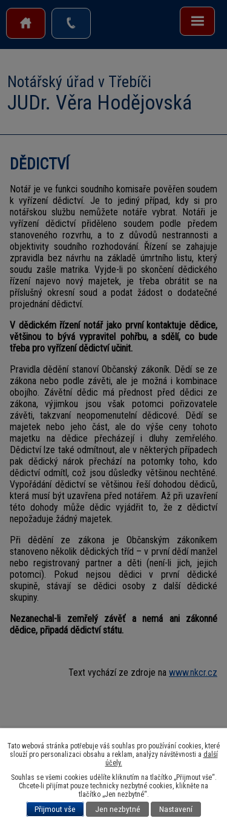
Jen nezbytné (117, 809)
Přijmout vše (55, 809)
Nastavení (175, 809)
